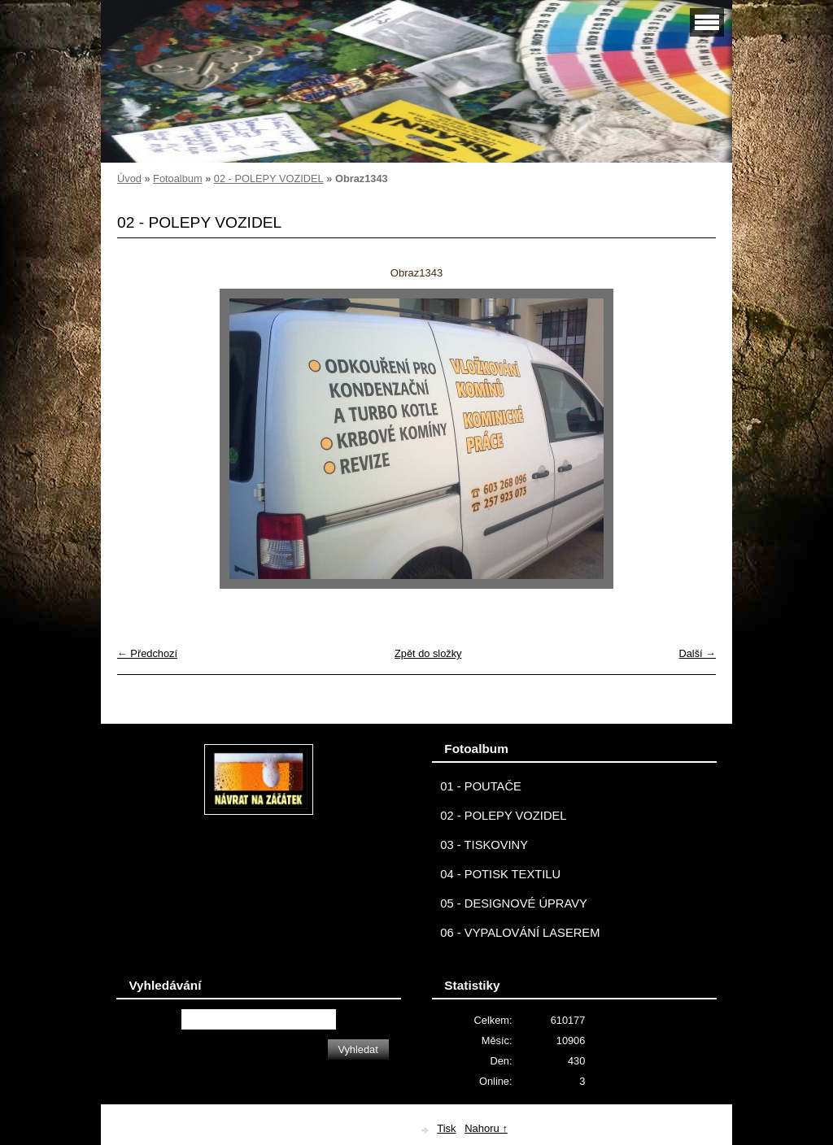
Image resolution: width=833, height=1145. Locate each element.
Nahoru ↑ (486, 1128)
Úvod (129, 178)
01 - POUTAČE (480, 786)
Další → (697, 653)
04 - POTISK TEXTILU (500, 874)
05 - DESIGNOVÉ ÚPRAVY (513, 903)
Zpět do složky (428, 653)
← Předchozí (147, 653)
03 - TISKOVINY (484, 844)
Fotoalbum (177, 178)
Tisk (446, 1128)
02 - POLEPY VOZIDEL (269, 178)
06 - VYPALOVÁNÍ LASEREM (520, 932)
